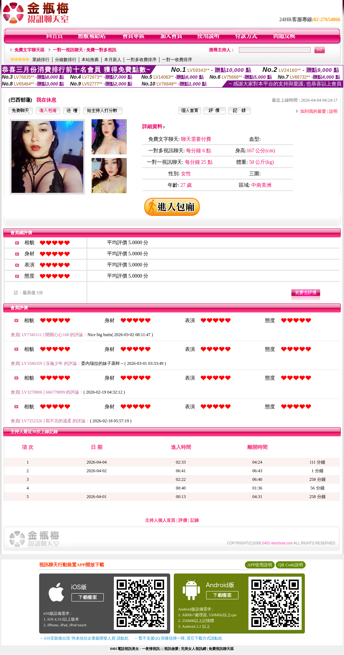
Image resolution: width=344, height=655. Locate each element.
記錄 (194, 520)
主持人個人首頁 (160, 520)
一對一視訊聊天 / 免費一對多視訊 (84, 49)
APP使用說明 (259, 564)
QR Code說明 (290, 564)
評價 (182, 520)
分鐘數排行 (65, 59)
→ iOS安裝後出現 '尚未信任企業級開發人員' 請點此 (84, 638)
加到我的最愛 (313, 111)
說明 (333, 111)
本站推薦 (90, 59)
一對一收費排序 (177, 59)
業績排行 (41, 59)
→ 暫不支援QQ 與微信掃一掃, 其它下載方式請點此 (178, 638)
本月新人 (112, 59)
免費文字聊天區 (29, 49)
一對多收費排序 (141, 59)
